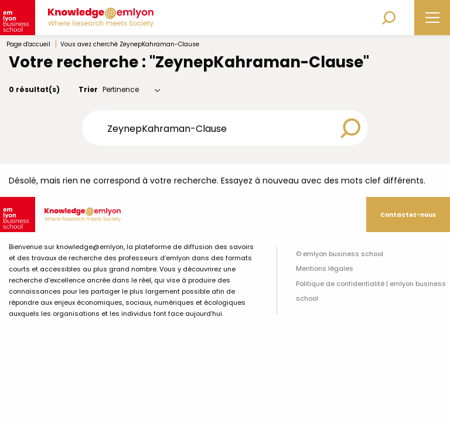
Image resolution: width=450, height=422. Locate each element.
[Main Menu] (432, 17)
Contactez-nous (408, 214)
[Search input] (217, 128)
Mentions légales (324, 268)
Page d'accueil (28, 44)
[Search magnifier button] (350, 128)
